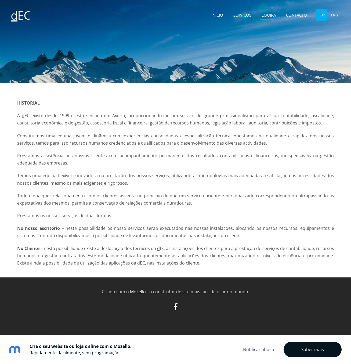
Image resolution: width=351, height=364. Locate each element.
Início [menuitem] (217, 15)
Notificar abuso (258, 349)
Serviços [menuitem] (242, 15)
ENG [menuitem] (334, 15)
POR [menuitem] (322, 15)
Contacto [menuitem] (296, 15)
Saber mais (312, 349)
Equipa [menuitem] (269, 15)
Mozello (138, 292)
